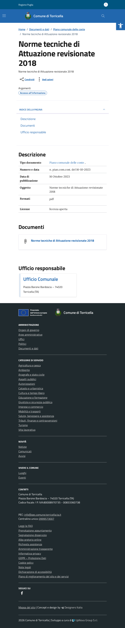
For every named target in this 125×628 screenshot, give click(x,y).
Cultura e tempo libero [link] (31, 393)
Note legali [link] (24, 567)
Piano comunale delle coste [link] (67, 162)
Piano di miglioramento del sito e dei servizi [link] (43, 576)
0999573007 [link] (46, 519)
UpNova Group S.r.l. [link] (85, 620)
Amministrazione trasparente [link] (35, 549)
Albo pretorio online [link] (29, 540)
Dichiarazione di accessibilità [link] (35, 572)
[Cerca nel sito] (103, 16)
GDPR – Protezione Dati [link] (32, 558)
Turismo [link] (23, 425)
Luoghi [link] (22, 473)
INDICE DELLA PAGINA (62, 109)
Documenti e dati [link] (28, 348)
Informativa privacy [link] (29, 553)
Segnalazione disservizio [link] (32, 535)
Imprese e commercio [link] (30, 407)
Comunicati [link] (25, 451)
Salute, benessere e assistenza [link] (36, 416)
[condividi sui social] (26, 79)
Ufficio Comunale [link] (40, 279)
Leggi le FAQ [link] (25, 526)
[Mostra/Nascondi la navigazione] (4, 16)
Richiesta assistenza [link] (30, 544)
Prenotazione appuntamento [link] (35, 530)
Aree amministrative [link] (30, 335)
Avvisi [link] (21, 456)
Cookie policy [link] (26, 563)
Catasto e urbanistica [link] (30, 388)
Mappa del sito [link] (26, 607)
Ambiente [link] (24, 370)
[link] (120, 25)
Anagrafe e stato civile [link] (31, 375)
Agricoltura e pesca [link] (29, 365)
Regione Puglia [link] (25, 4)
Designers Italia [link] (71, 607)
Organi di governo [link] (28, 330)
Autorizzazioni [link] (26, 384)
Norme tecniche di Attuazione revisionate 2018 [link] (62, 240)
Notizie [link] (22, 447)
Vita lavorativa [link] (26, 430)
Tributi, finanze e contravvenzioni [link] (37, 420)
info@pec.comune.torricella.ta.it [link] (42, 515)
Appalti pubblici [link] (27, 379)
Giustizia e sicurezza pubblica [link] (35, 402)
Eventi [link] (22, 478)
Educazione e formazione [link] (32, 398)
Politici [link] (22, 344)
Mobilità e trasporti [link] (29, 411)
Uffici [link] (21, 339)
